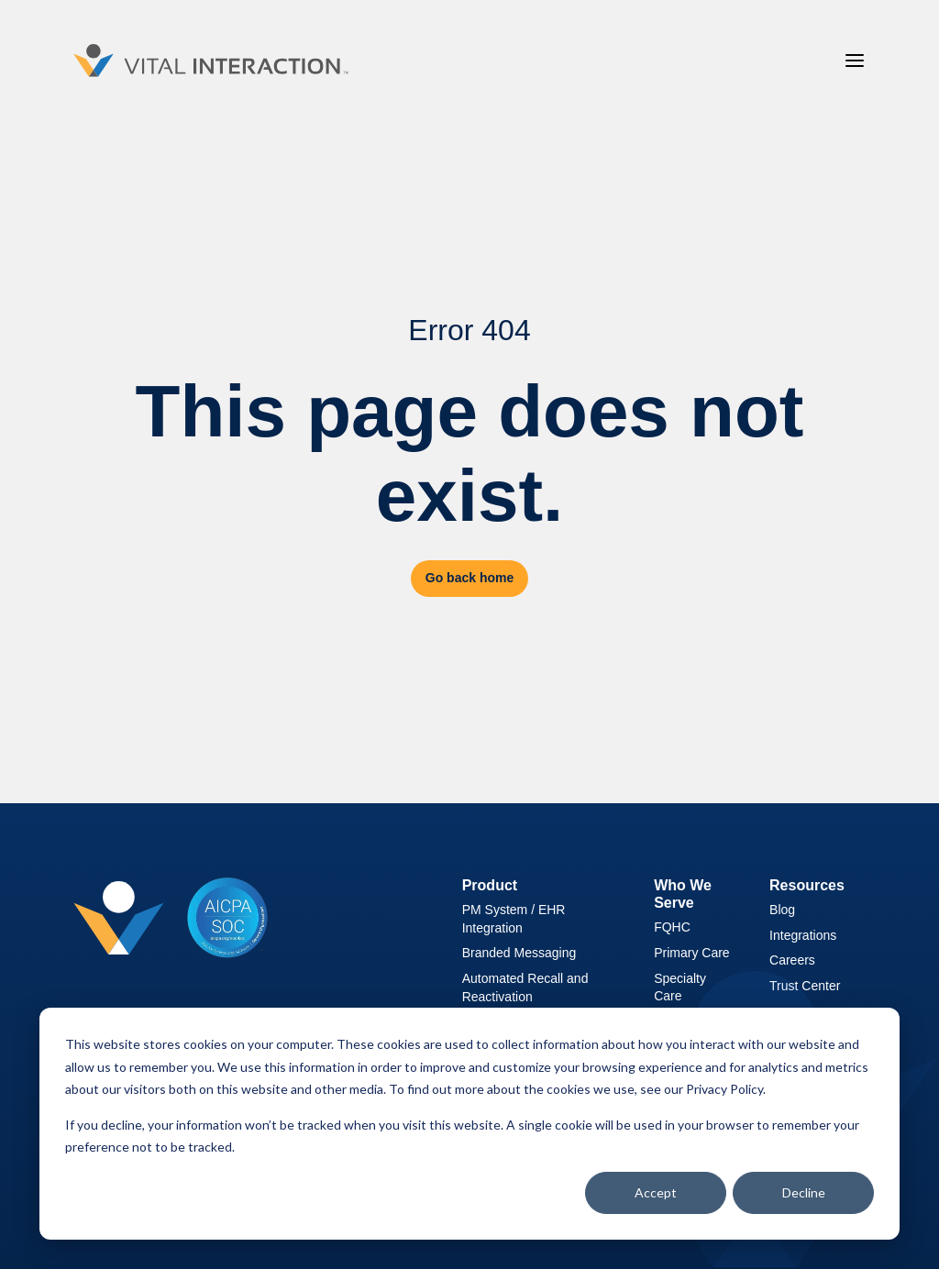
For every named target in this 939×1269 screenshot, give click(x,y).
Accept (656, 1192)
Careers (792, 960)
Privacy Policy (724, 1089)
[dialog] (469, 1124)
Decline (803, 1192)
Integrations (802, 935)
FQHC (672, 927)
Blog (782, 909)
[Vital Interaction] (210, 60)
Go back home (469, 577)
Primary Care (691, 952)
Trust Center (804, 985)
